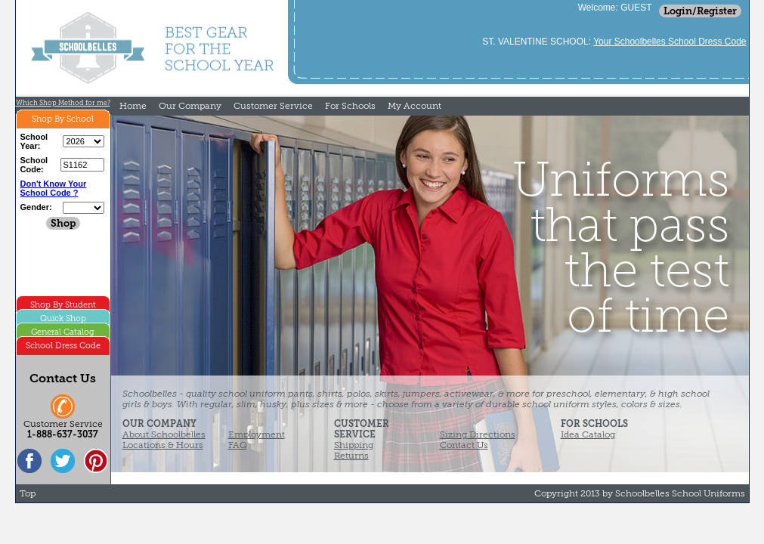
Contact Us (464, 445)
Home (133, 105)
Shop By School (63, 119)
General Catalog (62, 332)
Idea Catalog (588, 434)
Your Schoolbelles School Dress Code (669, 41)
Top (28, 493)
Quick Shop (63, 318)
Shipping (353, 445)
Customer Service (273, 105)
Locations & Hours (162, 445)
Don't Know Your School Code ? (53, 188)
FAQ (237, 445)
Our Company (190, 105)
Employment (256, 434)
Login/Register (700, 11)
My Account (414, 105)
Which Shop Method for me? (63, 103)
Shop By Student (63, 305)
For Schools (350, 105)
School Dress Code (63, 346)
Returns (351, 455)
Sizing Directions (477, 434)
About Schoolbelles (164, 434)
